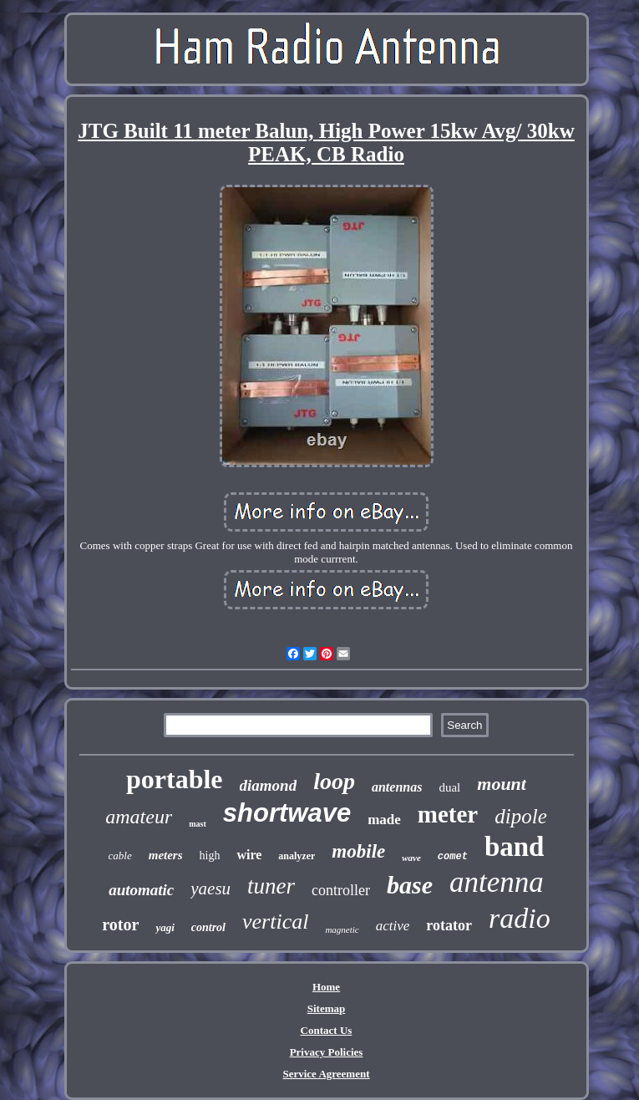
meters (166, 855)
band (514, 847)
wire (248, 855)
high (210, 855)
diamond (268, 785)
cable (120, 855)
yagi (164, 927)
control (208, 927)
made (384, 820)
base (410, 885)
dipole (520, 816)
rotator (449, 925)
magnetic (341, 929)
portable (174, 779)
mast (197, 823)
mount (501, 783)
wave (411, 858)
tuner (271, 886)
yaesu (210, 888)
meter (448, 814)
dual (449, 787)
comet (453, 857)
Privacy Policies (326, 1052)
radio (519, 918)
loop (334, 781)
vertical (275, 921)
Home (326, 986)
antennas (397, 787)
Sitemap (326, 1008)
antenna (496, 882)
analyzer (296, 856)
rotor (120, 924)
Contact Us (326, 1030)
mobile (358, 851)
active (393, 926)
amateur (138, 817)
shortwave (287, 813)
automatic (141, 890)
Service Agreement (325, 1073)
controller (341, 890)
